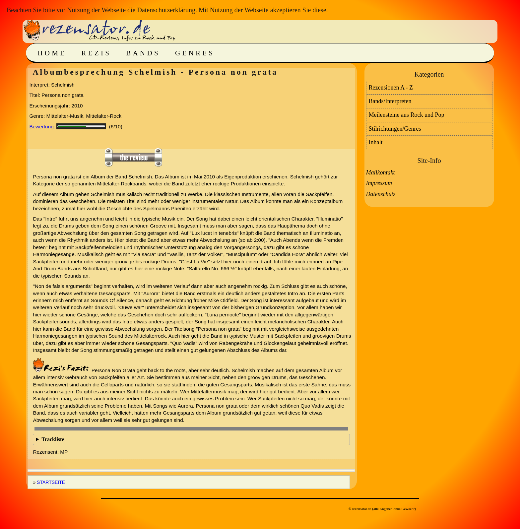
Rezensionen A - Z (391, 87)
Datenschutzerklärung (166, 10)
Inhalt (376, 142)
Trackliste (52, 439)
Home (51, 53)
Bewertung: (42, 126)
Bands (143, 53)
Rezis (96, 53)
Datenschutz (381, 194)
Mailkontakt (380, 172)
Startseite (51, 482)
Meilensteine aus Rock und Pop (406, 114)
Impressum (379, 183)
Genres (195, 53)
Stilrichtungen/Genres (395, 128)
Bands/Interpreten (390, 101)
